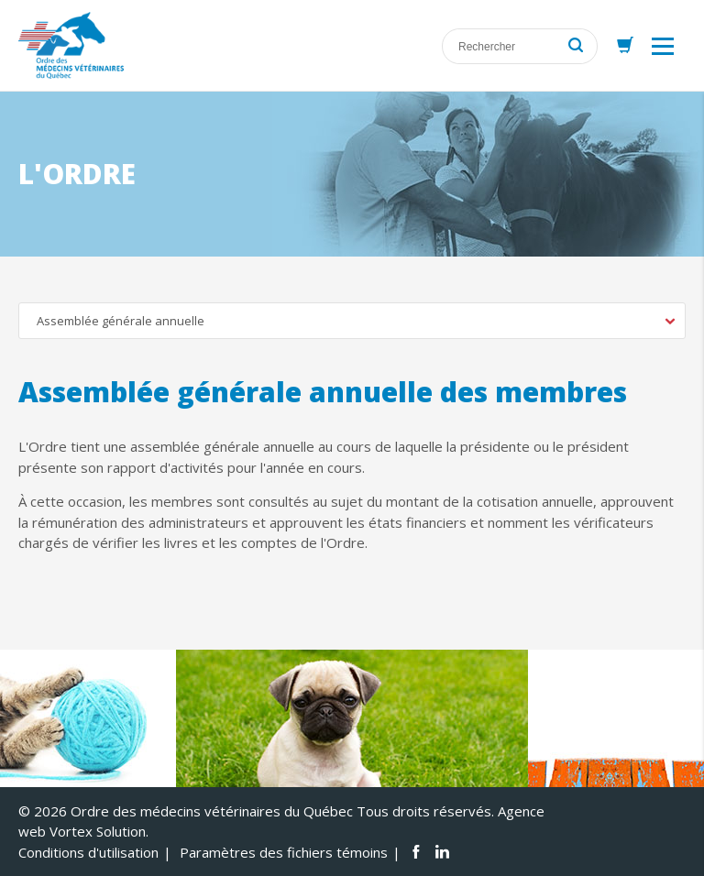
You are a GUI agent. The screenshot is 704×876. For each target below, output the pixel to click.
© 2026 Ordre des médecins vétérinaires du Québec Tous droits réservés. (256, 811)
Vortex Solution (98, 831)
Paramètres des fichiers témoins (284, 852)
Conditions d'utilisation (88, 852)
